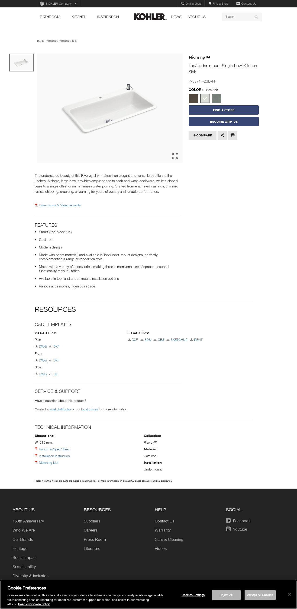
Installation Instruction (54, 456)
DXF (56, 346)
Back (40, 41)
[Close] (289, 594)
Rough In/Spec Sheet (54, 449)
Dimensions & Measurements (60, 205)
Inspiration (108, 17)
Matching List (48, 462)
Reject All (226, 595)
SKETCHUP (179, 340)
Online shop (191, 3)
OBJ (161, 340)
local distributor (60, 409)
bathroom (50, 17)
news (176, 17)
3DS (148, 340)
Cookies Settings (193, 595)
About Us (196, 17)
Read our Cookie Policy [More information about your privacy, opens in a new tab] (34, 604)
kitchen (79, 17)
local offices (89, 409)
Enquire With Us (224, 121)
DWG (43, 346)
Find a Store (219, 3)
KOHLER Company (58, 3)
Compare (204, 135)
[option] (110, 109)
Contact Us (246, 3)
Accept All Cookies (260, 595)
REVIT (198, 340)
